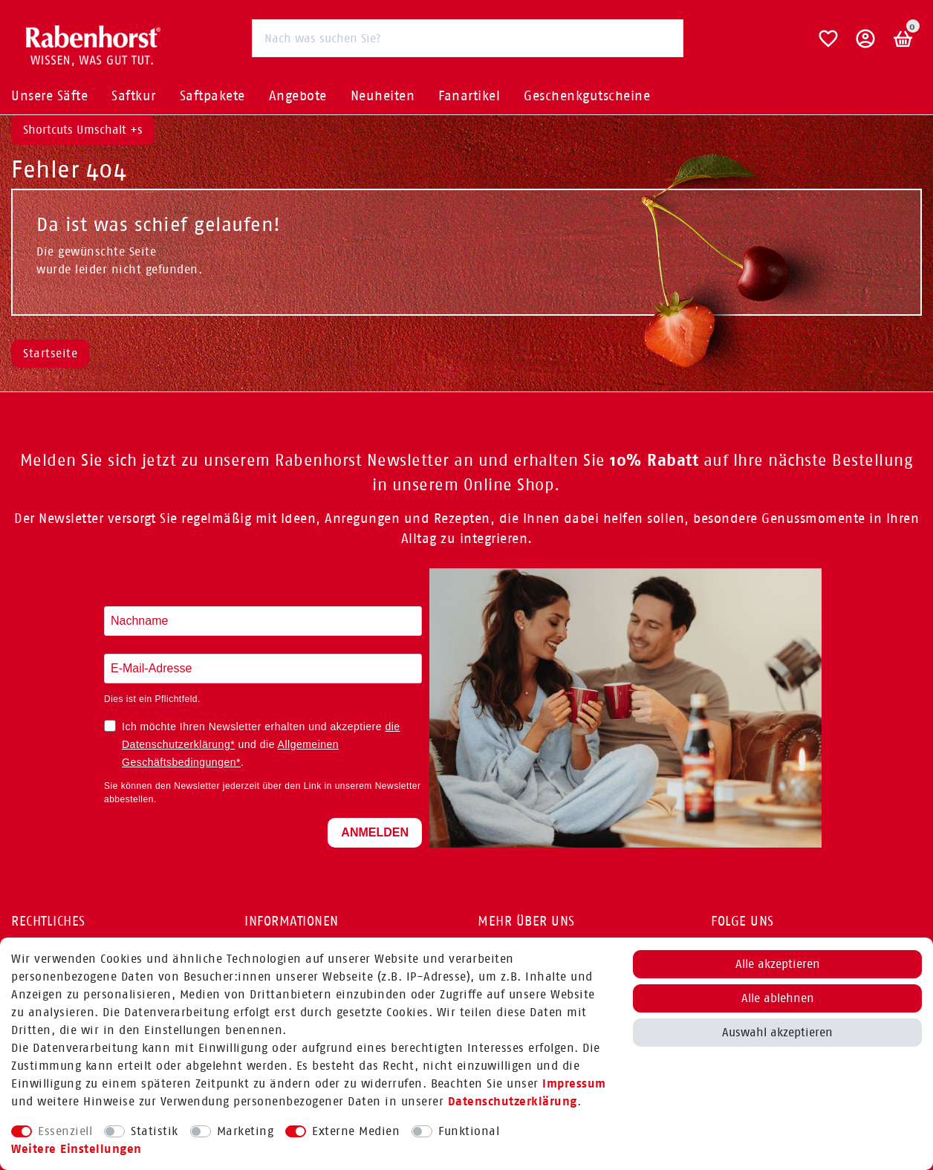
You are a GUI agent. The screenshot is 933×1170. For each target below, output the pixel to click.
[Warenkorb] (904, 39)
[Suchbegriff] (468, 38)
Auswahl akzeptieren (777, 1032)
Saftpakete (212, 95)
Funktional (468, 1131)
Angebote (298, 95)
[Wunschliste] (829, 44)
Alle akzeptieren (777, 964)
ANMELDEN (375, 832)
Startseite (50, 353)
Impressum (574, 1083)
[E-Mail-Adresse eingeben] (263, 668)
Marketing (245, 1131)
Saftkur (133, 95)
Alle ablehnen (777, 998)
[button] (866, 44)
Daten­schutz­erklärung (512, 1101)
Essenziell (65, 1131)
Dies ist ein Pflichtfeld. (152, 699)
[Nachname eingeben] (263, 621)
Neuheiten (383, 95)
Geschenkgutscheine (587, 95)
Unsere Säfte (49, 95)
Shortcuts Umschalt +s (83, 130)
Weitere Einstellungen (76, 1149)
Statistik (154, 1131)
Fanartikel (469, 95)
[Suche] (664, 37)
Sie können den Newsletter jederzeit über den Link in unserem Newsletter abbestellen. (262, 793)
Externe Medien (356, 1131)
